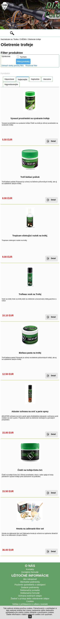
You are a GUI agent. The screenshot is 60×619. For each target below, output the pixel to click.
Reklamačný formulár (30, 593)
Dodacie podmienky (30, 587)
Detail (53, 141)
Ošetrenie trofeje (34, 39)
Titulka (15, 39)
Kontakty (30, 569)
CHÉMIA (23, 39)
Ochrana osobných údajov (30, 596)
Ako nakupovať (30, 579)
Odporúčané (9, 79)
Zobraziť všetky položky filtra (12, 66)
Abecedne (47, 79)
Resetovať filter (31, 66)
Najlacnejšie (22, 79)
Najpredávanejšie (11, 84)
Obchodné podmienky (30, 582)
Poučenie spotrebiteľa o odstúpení (30, 584)
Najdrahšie (35, 79)
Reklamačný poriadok (30, 590)
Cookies (30, 601)
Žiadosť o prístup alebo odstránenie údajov (30, 598)
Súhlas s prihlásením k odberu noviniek (30, 604)
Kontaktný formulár (30, 572)
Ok (30, 616)
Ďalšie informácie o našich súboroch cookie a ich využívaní (29, 614)
